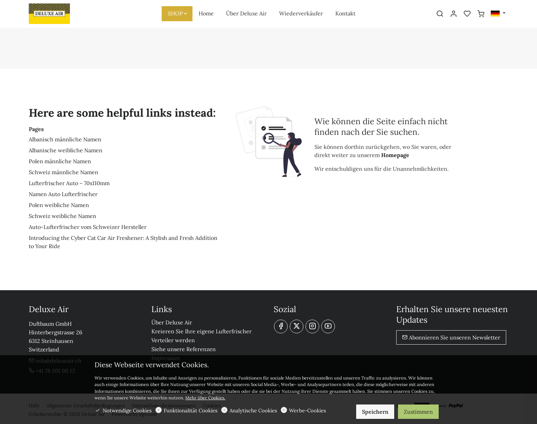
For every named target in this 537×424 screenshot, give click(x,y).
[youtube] (328, 326)
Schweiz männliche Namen (63, 172)
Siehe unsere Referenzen (183, 349)
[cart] (481, 14)
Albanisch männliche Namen (65, 139)
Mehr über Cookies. (205, 398)
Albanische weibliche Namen (65, 150)
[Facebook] (281, 326)
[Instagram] (312, 326)
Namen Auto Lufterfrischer (63, 194)
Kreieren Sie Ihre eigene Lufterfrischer (201, 331)
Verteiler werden (173, 340)
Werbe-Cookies (307, 410)
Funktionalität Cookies (190, 410)
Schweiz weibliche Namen (62, 216)
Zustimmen (418, 411)
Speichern (375, 411)
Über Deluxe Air (171, 322)
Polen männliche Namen (60, 161)
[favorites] (467, 14)
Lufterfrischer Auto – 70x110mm (69, 183)
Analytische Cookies (253, 410)
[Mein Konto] (453, 14)
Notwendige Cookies (127, 410)
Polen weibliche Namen (59, 205)
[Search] (440, 14)
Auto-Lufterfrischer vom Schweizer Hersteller (88, 226)
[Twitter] (296, 326)
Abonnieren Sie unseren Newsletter (451, 337)
